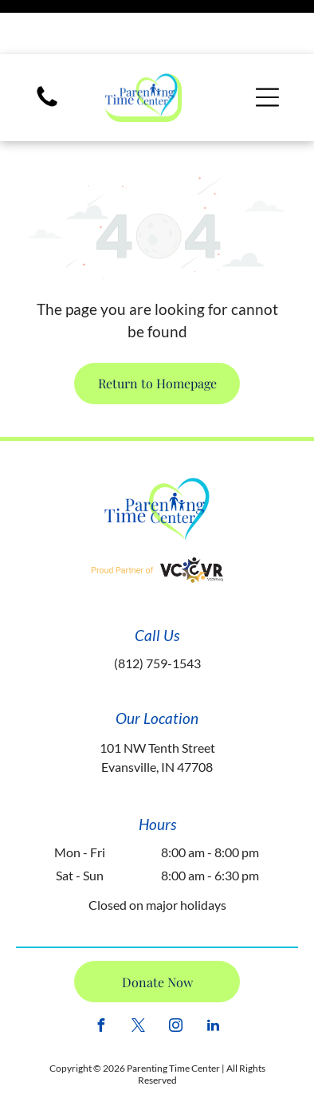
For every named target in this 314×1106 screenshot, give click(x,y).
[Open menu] (267, 43)
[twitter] (138, 973)
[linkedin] (213, 973)
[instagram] (176, 973)
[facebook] (101, 973)
